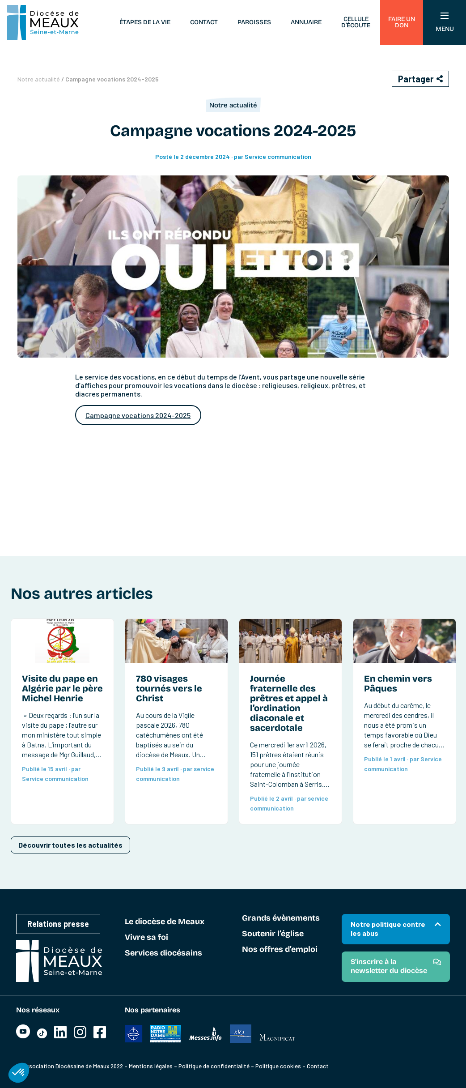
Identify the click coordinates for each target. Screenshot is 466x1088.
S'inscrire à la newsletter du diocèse (389, 966)
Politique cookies (278, 1066)
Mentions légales (151, 1066)
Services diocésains (163, 953)
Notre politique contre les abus (388, 928)
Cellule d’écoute (355, 22)
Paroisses (254, 22)
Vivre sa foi (146, 937)
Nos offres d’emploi (280, 949)
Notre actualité (38, 79)
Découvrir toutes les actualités (70, 845)
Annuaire (306, 22)
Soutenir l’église (273, 934)
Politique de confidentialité (214, 1066)
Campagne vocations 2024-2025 (138, 415)
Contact (204, 22)
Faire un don (401, 22)
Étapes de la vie (144, 22)
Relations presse (58, 924)
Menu (445, 23)
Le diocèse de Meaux (164, 921)
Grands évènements (281, 918)
